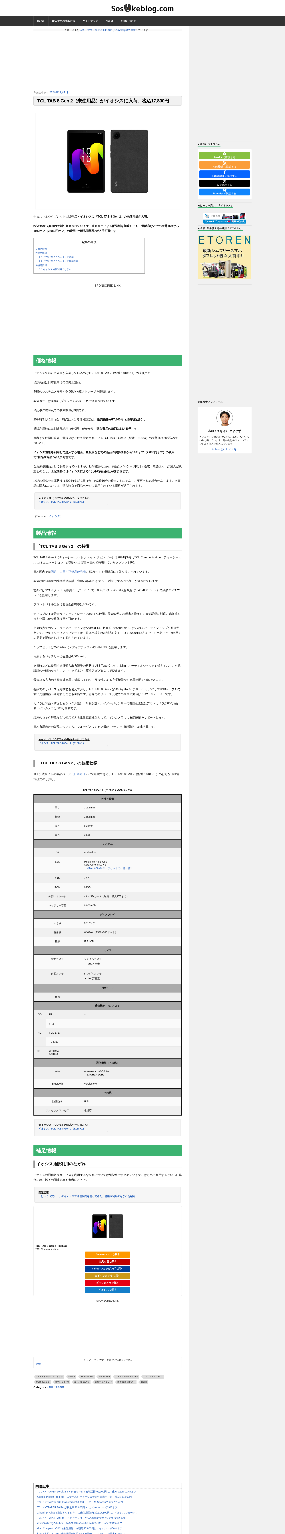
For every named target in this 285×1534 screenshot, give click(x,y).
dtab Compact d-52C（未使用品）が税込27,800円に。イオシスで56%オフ (79, 1530)
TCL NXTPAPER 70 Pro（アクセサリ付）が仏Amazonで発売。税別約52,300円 (82, 1519)
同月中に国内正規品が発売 (68, 573)
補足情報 (41, 267)
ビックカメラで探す (107, 1284)
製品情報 (41, 254)
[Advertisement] (107, 61)
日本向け (79, 776)
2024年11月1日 (59, 92)
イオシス (54, 518)
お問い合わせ (128, 21)
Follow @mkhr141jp (225, 449)
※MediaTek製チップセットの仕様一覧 (109, 870)
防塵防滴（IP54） (126, 1384)
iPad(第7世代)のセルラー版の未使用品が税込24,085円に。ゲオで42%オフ (79, 1524)
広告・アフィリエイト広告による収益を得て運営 (108, 30)
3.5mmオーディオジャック (49, 1378)
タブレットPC (62, 1384)
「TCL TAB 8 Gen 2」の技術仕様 (59, 263)
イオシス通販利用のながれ (55, 271)
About (109, 21)
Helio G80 (104, 1378)
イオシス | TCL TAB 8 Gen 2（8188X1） (62, 503)
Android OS (87, 1378)
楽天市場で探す (108, 1263)
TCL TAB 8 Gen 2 (152, 1378)
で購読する (224, 155)
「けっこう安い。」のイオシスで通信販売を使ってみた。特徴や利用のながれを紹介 (87, 1198)
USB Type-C (43, 1384)
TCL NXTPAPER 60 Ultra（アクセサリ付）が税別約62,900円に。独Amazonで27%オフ (86, 1493)
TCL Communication (126, 1378)
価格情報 (41, 250)
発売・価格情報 (58, 1389)
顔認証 (144, 1384)
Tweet (37, 1365)
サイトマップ (90, 21)
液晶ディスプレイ (103, 1384)
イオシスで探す (108, 1291)
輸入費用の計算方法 (63, 21)
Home (41, 21)
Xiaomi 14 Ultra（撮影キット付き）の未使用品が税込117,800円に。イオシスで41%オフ (87, 1514)
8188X (71, 1378)
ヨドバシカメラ (81, 1384)
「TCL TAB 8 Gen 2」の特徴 (56, 259)
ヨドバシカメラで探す (107, 1277)
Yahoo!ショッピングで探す (107, 1270)
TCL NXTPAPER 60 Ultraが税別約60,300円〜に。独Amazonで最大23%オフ (80, 1503)
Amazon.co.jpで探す (107, 1256)
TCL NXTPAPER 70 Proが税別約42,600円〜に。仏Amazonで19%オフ (77, 1509)
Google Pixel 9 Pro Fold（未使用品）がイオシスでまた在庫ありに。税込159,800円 (84, 1498)
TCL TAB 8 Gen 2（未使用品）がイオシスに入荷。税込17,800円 (103, 101)
